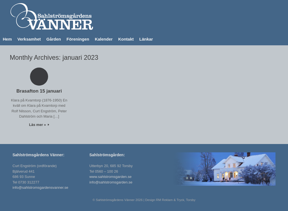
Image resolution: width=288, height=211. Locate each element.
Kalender (104, 39)
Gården (53, 39)
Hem (7, 39)
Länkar (146, 39)
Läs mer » (39, 125)
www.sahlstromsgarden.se (110, 177)
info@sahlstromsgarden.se (110, 182)
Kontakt (126, 39)
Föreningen (77, 39)
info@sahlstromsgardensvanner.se (40, 187)
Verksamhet (29, 39)
